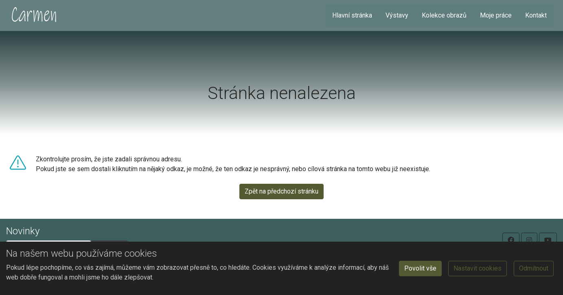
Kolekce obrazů (444, 15)
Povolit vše (420, 268)
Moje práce (496, 15)
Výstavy (397, 15)
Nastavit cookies (477, 268)
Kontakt (536, 15)
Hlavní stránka (352, 15)
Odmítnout (533, 268)
